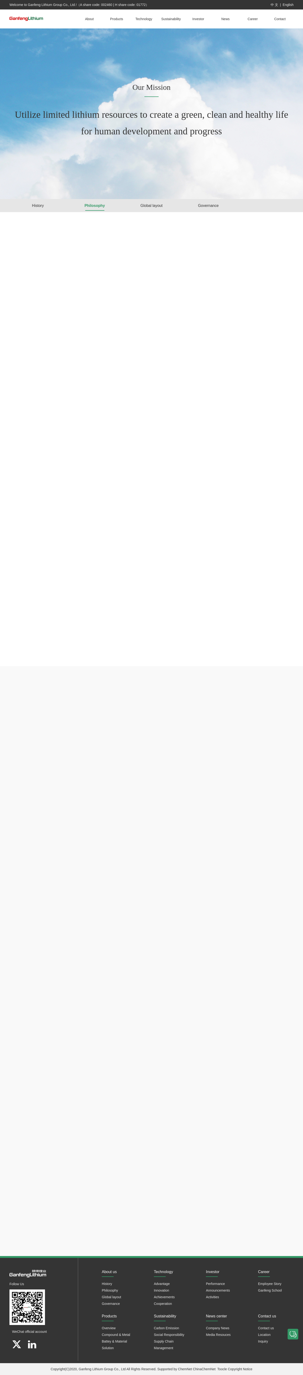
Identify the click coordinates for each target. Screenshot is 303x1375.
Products (116, 19)
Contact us (266, 1328)
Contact (279, 19)
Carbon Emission (166, 1328)
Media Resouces (218, 1335)
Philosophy (95, 206)
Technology (143, 19)
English (288, 5)
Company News (217, 1328)
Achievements (164, 1297)
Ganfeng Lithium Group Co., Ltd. (52, 5)
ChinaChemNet (204, 1369)
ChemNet (185, 1369)
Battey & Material (114, 1341)
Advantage (162, 1284)
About (89, 19)
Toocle (222, 1369)
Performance (215, 1284)
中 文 (274, 5)
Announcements (218, 1290)
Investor (198, 19)
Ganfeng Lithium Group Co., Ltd (102, 1369)
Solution (108, 1348)
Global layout (151, 206)
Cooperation (163, 1304)
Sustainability (171, 19)
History (38, 206)
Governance (208, 206)
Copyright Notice (240, 1369)
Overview (109, 1328)
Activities (212, 1297)
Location (264, 1335)
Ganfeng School (270, 1290)
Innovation (161, 1290)
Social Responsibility (169, 1335)
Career (253, 19)
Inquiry (263, 1341)
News (225, 19)
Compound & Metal (116, 1335)
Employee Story (269, 1284)
